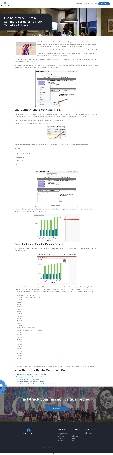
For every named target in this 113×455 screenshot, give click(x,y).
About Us (93, 3)
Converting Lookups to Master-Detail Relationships (29, 377)
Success (86, 3)
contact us (103, 3)
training (73, 442)
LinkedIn (89, 433)
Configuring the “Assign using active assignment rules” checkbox (32, 374)
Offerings (78, 3)
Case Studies (75, 437)
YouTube (89, 436)
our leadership (61, 438)
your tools (60, 435)
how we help (61, 437)
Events (73, 440)
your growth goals (62, 433)
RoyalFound (72, 447)
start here (56, 408)
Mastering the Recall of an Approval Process (27, 379)
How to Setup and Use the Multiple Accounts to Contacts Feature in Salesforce (37, 384)
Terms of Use (64, 447)
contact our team (58, 366)
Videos (73, 438)
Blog (73, 435)
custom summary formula (81, 50)
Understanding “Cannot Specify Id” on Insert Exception (30, 381)
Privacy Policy (58, 447)
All (72, 433)
